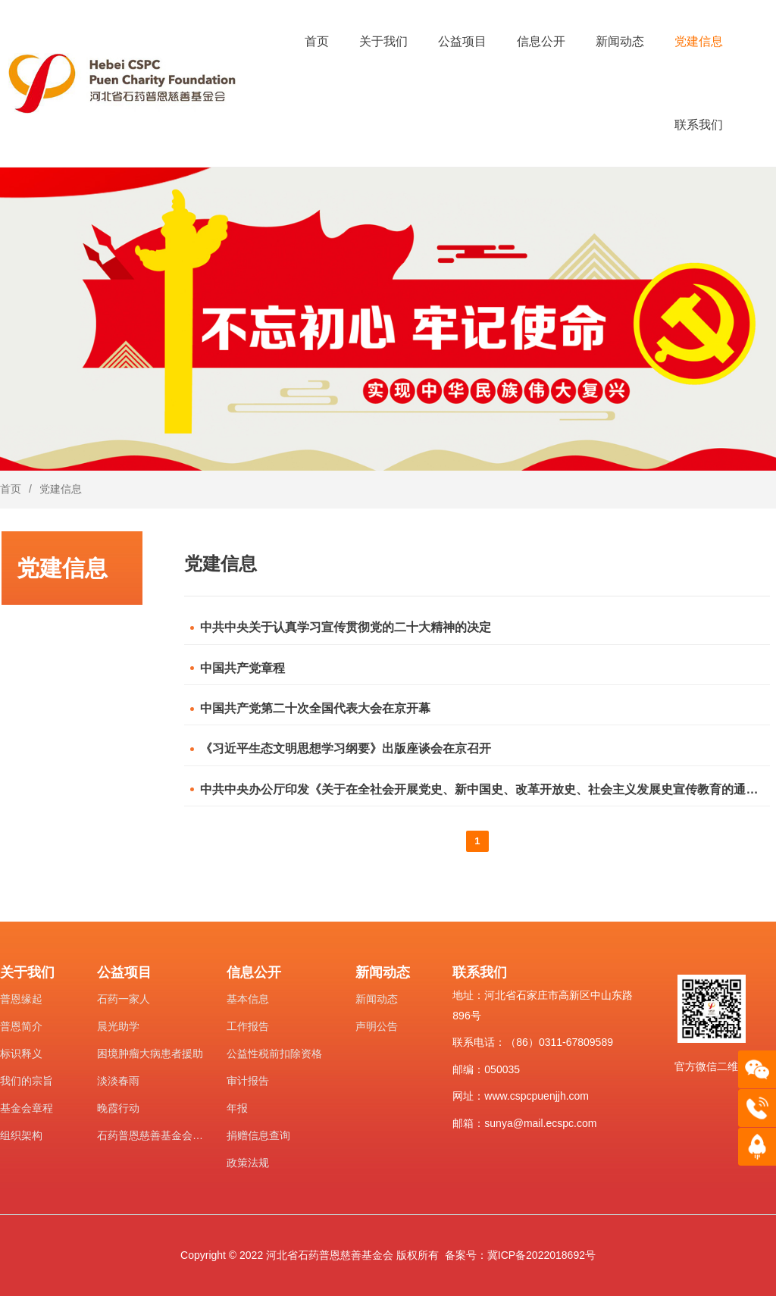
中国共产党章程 (242, 668)
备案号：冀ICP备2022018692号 (520, 1255)
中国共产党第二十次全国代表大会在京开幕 (315, 708)
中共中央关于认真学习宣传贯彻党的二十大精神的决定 (345, 627)
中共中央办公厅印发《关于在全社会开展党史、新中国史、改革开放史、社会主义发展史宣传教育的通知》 (484, 789)
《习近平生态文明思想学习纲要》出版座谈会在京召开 (345, 748)
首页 (10, 489)
